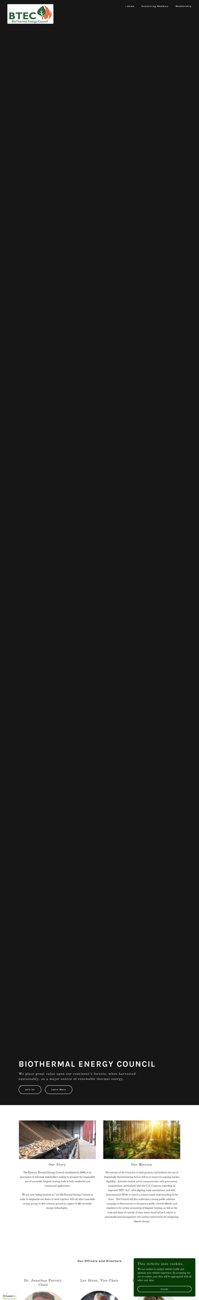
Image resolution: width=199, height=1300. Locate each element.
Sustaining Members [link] (155, 6)
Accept (164, 1289)
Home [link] (130, 6)
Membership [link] (184, 6)
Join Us (30, 1089)
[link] (30, 5)
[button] (9, 1297)
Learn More (58, 1089)
